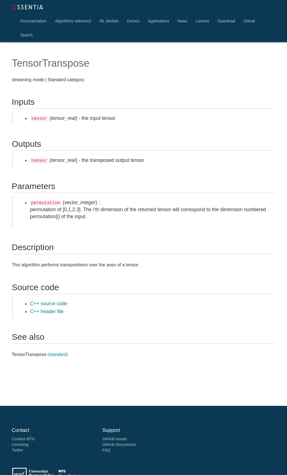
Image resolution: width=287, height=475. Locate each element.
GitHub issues (114, 439)
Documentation (33, 21)
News (182, 21)
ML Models (109, 21)
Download (226, 21)
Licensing (20, 444)
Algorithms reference (73, 21)
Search (26, 35)
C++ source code (48, 303)
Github (249, 21)
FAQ (106, 450)
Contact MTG (23, 439)
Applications (158, 21)
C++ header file (47, 311)
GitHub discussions (119, 444)
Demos (133, 21)
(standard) (57, 354)
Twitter (17, 450)
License (202, 21)
